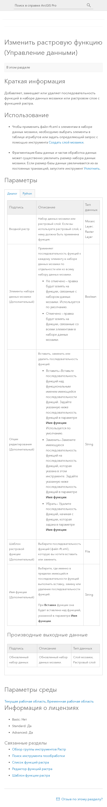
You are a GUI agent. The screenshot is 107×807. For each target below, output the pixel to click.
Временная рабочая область (70, 701)
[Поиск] (89, 5)
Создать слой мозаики (66, 142)
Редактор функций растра (32, 769)
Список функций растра (30, 762)
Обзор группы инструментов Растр (39, 749)
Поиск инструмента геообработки (38, 756)
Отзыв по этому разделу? (82, 799)
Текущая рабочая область (25, 701)
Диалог (12, 193)
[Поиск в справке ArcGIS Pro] (49, 5)
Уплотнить (92, 168)
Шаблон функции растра (31, 775)
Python (27, 193)
